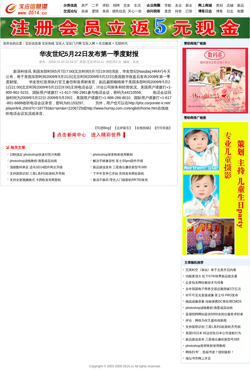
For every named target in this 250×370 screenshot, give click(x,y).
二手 (95, 5)
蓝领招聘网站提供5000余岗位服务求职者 (214, 314)
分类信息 (70, 5)
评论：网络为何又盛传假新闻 (206, 320)
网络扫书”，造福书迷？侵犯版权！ (210, 352)
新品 (240, 5)
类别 (219, 5)
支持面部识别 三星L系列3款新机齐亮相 (37, 173)
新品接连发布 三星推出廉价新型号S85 (120, 167)
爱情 (95, 11)
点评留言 (123, 128)
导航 (167, 5)
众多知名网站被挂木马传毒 (204, 282)
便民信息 (119, 11)
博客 (219, 11)
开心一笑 (135, 11)
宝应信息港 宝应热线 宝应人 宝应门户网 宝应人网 (60, 43)
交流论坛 (70, 11)
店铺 (230, 5)
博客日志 (205, 11)
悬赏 (167, 11)
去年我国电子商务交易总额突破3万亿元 (213, 289)
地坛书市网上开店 (198, 358)
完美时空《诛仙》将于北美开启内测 (211, 270)
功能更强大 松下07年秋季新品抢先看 (211, 276)
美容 (105, 11)
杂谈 (84, 11)
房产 (84, 5)
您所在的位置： (14, 43)
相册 (240, 11)
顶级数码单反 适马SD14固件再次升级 (36, 167)
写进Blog (103, 128)
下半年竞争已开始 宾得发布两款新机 (118, 173)
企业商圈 (153, 5)
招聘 (116, 5)
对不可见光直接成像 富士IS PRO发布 (212, 295)
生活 (137, 5)
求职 (105, 5)
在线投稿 (143, 128)
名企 (178, 5)
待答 (178, 11)
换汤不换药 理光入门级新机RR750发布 (120, 180)
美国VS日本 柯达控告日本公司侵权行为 (213, 333)
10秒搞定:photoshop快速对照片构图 (35, 154)
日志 (230, 11)
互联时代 (121, 43)
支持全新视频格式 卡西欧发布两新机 (35, 180)
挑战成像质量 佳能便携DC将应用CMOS (214, 301)
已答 (189, 11)
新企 (189, 5)
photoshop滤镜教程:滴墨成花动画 (33, 161)
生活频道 (105, 43)
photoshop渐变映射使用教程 (113, 154)
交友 (126, 5)
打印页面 (162, 128)
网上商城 (205, 5)
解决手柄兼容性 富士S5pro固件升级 (118, 161)
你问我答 (153, 11)
